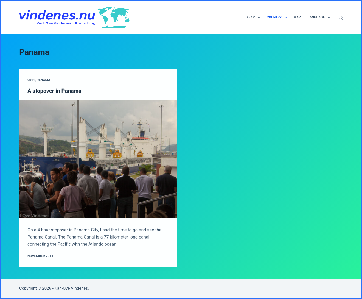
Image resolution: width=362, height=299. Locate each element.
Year (254, 17)
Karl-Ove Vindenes (71, 288)
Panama (43, 80)
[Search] (341, 18)
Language (320, 17)
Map (297, 17)
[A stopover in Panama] (98, 159)
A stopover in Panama (54, 91)
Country (278, 17)
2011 (31, 80)
